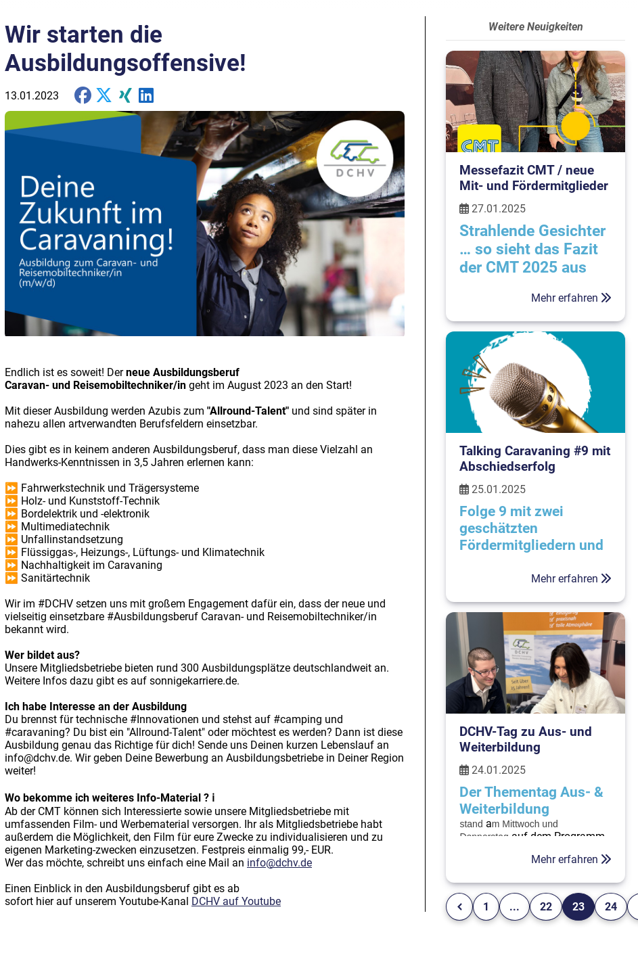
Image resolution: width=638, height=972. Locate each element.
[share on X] (103, 95)
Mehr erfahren (571, 298)
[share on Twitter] (146, 95)
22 (546, 906)
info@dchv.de (279, 862)
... (514, 906)
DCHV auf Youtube (236, 901)
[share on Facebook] (82, 95)
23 (578, 906)
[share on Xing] (125, 95)
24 (611, 906)
